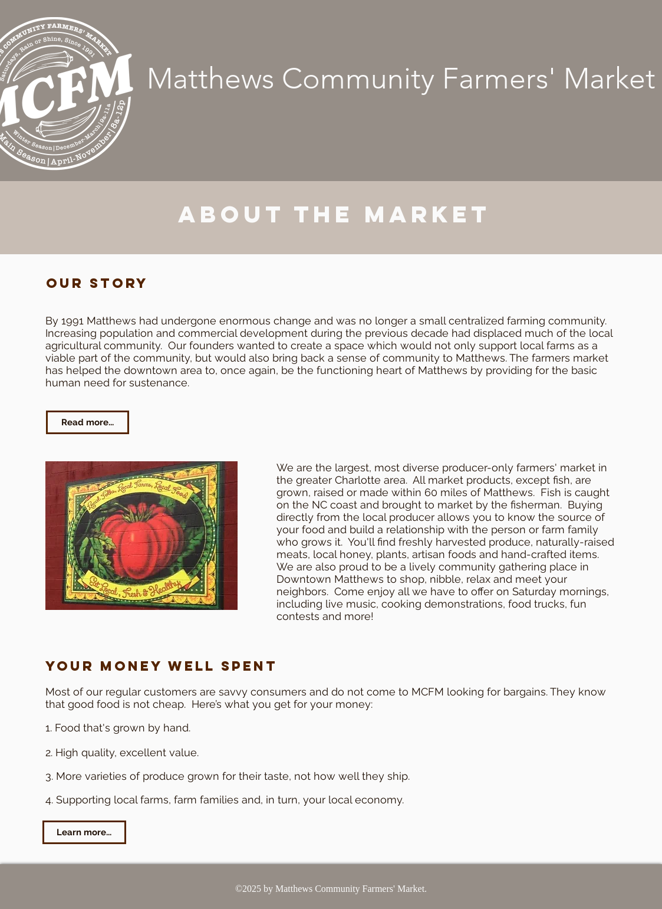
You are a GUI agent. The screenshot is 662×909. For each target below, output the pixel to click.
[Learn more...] (84, 832)
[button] (141, 535)
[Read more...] (87, 422)
